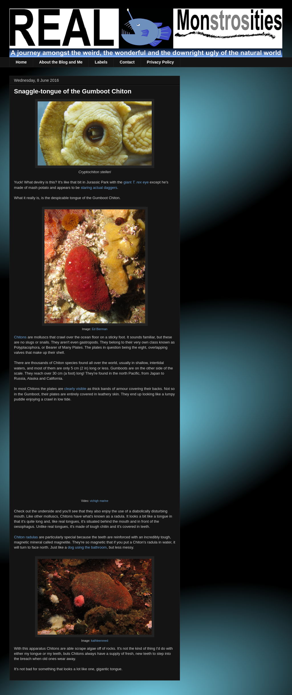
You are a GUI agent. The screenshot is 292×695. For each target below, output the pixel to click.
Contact (127, 62)
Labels (101, 62)
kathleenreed (99, 640)
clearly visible (75, 389)
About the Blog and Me (60, 62)
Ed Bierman (99, 329)
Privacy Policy (160, 62)
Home (21, 62)
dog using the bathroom (87, 547)
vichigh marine (99, 500)
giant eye (136, 182)
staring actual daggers (99, 187)
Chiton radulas (26, 537)
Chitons (20, 337)
